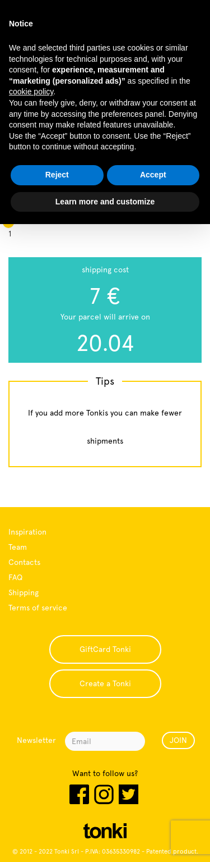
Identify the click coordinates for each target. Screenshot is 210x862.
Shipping (23, 592)
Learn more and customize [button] (105, 201)
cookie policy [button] (31, 91)
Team (17, 546)
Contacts (24, 562)
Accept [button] (153, 174)
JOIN (178, 740)
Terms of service (37, 607)
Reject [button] (57, 174)
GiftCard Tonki (105, 649)
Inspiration (27, 531)
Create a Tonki (105, 683)
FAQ (15, 577)
